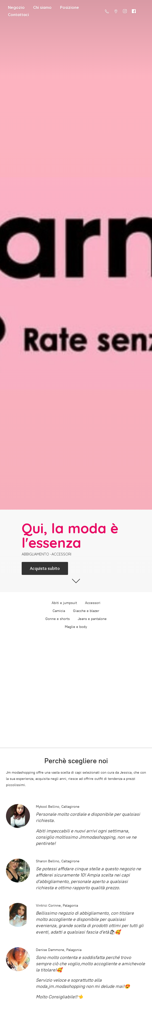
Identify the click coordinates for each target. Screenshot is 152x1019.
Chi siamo (42, 7)
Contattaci (18, 14)
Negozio (16, 7)
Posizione (69, 7)
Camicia (59, 611)
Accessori (92, 603)
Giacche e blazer (86, 611)
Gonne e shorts (57, 619)
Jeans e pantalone (92, 619)
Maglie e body (76, 627)
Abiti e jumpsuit (64, 603)
